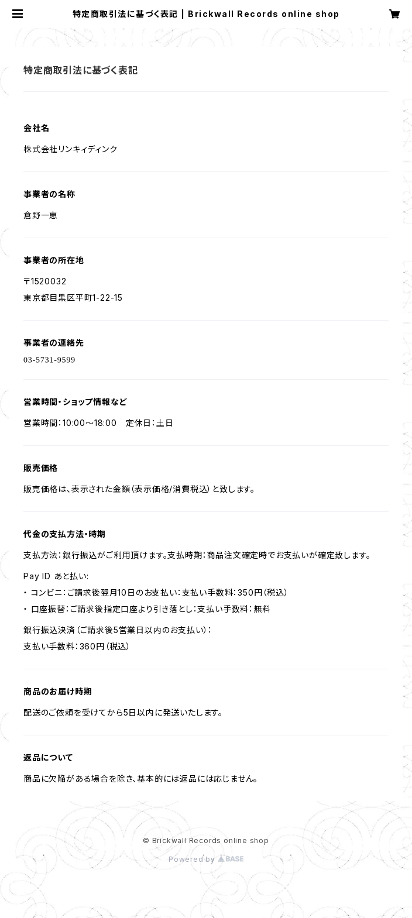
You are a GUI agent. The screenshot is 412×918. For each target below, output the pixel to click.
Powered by (206, 859)
